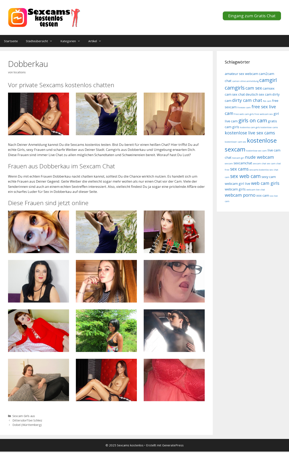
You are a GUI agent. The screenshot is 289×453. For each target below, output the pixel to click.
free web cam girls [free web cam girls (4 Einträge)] (244, 114)
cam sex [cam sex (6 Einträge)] (253, 88)
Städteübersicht (41, 41)
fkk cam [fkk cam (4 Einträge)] (267, 101)
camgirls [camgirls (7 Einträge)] (235, 87)
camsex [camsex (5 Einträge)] (269, 88)
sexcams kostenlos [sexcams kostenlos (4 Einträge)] (259, 169)
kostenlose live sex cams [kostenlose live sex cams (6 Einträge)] (250, 133)
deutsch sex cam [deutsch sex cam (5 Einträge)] (259, 94)
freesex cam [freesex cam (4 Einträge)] (244, 107)
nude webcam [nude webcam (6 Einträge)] (259, 157)
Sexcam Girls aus (23, 416)
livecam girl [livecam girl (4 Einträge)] (238, 157)
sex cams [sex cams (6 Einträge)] (239, 169)
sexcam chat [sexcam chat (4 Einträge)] (259, 163)
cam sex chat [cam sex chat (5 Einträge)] (235, 94)
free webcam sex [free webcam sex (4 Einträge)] (263, 114)
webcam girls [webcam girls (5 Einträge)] (235, 189)
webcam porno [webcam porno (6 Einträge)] (240, 195)
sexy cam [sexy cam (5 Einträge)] (269, 176)
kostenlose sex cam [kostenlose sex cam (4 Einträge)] (256, 150)
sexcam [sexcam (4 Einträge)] (229, 163)
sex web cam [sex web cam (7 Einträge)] (245, 176)
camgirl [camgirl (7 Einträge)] (268, 80)
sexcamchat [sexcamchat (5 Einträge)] (243, 163)
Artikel (96, 41)
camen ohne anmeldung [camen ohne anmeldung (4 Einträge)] (245, 81)
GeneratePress (173, 445)
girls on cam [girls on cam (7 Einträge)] (252, 120)
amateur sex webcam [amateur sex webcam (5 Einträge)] (241, 73)
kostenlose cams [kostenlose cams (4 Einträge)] (269, 127)
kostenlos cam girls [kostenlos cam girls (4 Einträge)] (250, 127)
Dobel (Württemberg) (27, 425)
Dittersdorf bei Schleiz (27, 420)
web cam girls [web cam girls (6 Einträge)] (265, 183)
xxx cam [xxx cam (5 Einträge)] (262, 195)
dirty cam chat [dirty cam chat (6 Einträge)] (247, 100)
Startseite (11, 41)
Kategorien (72, 41)
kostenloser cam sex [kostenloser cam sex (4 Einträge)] (235, 141)
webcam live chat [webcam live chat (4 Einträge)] (255, 189)
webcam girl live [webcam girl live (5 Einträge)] (237, 183)
